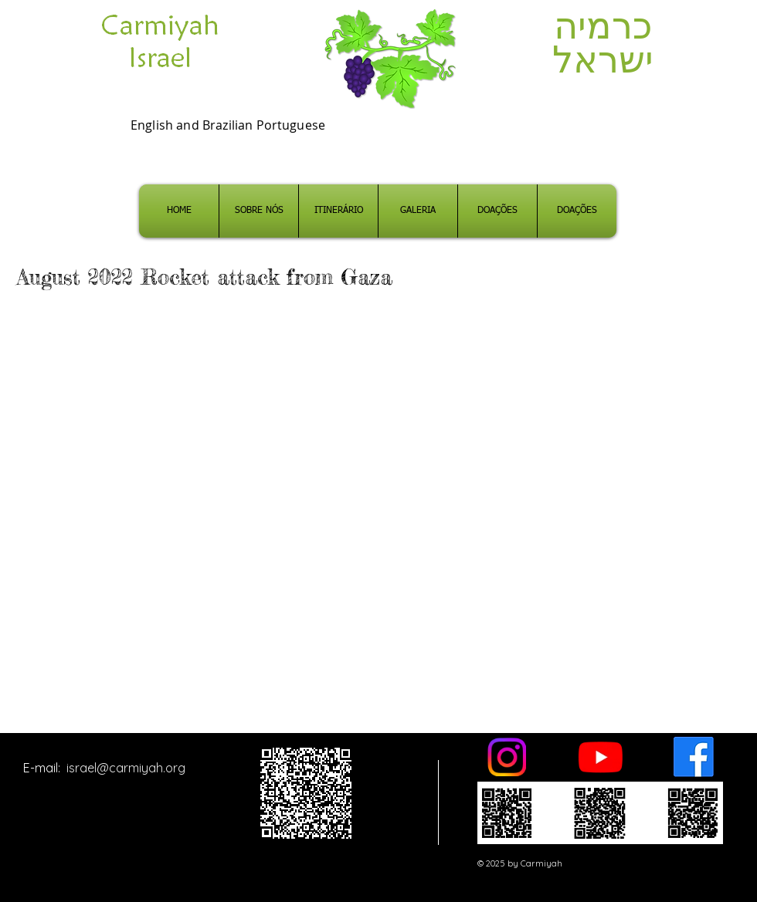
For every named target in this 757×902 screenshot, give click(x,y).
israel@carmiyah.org (125, 767)
